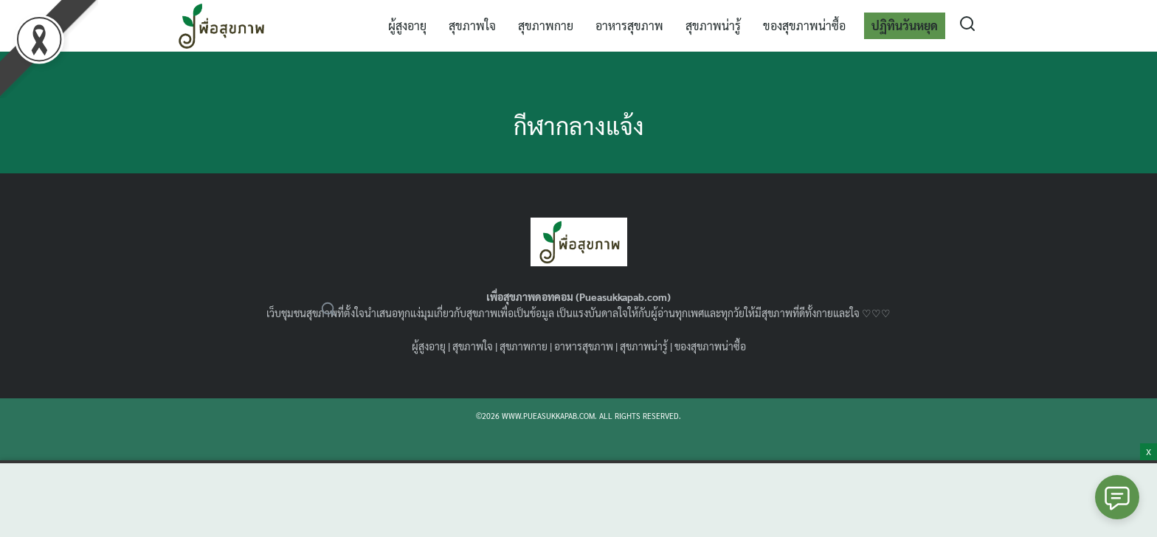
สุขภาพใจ (472, 25)
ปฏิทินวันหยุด (904, 25)
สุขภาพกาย (545, 25)
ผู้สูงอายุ (407, 25)
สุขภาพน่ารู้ (713, 25)
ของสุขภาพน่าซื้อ (804, 25)
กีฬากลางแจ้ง (579, 125)
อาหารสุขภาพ (629, 25)
